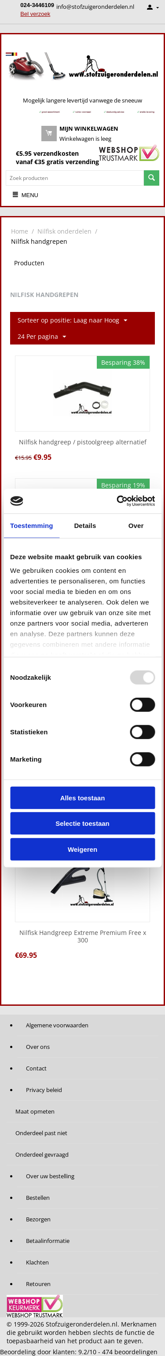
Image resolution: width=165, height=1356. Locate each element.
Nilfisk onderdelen (64, 231)
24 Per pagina (42, 336)
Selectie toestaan (82, 823)
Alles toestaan (82, 797)
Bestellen (38, 1198)
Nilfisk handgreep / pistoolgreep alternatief (83, 442)
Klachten (37, 1262)
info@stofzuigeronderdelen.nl (95, 7)
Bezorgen (38, 1219)
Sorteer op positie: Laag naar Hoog (72, 320)
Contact (36, 1068)
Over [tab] (136, 525)
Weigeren (82, 849)
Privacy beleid (44, 1090)
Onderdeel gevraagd (42, 1154)
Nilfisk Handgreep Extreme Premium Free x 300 (82, 936)
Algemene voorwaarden (57, 1025)
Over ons (38, 1047)
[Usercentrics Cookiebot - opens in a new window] (117, 501)
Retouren (38, 1284)
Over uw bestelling (50, 1176)
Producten (29, 263)
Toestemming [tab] (31, 525)
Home (19, 231)
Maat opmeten (35, 1111)
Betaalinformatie (48, 1241)
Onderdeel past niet (41, 1133)
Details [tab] (85, 525)
